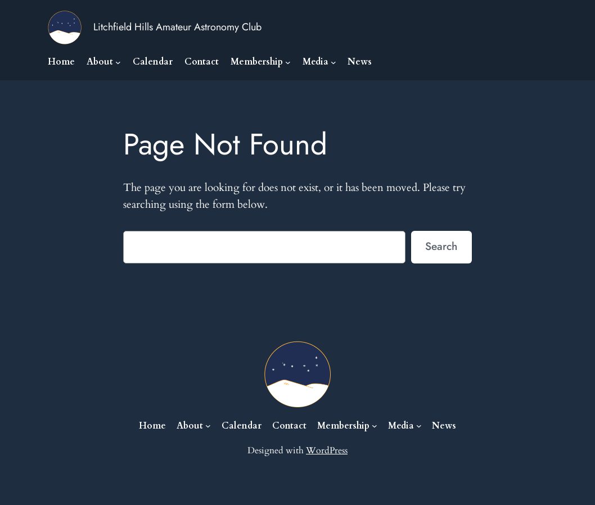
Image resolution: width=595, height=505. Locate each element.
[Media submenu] (333, 62)
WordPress (327, 450)
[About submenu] (118, 62)
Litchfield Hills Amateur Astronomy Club (177, 27)
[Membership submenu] (288, 62)
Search (441, 246)
